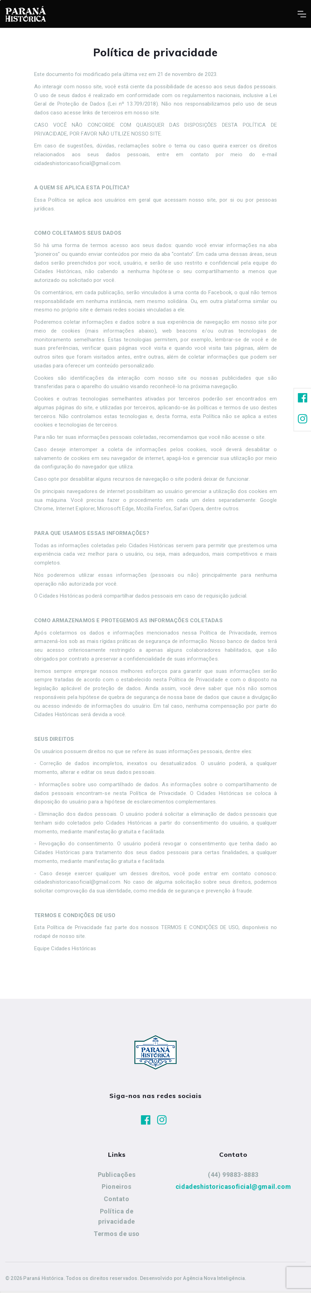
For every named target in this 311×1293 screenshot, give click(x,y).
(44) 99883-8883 (233, 1174)
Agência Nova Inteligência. (214, 1278)
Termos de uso (117, 1233)
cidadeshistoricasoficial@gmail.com (233, 1186)
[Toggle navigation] (302, 14)
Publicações (117, 1174)
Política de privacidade (116, 1216)
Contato (116, 1199)
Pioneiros (116, 1186)
